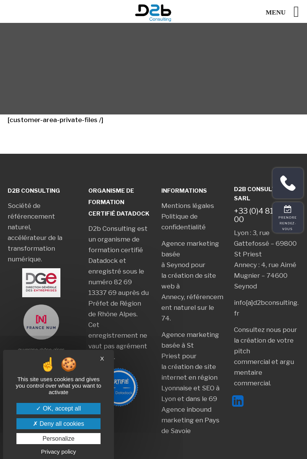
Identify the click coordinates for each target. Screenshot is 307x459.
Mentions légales (187, 205)
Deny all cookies (58, 423)
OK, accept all (58, 408)
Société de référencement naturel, (31, 216)
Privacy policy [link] (58, 451)
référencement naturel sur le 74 (192, 307)
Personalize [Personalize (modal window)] (58, 438)
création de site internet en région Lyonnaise (189, 377)
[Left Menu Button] (286, 11)
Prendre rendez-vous (288, 223)
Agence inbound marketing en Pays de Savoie (190, 420)
